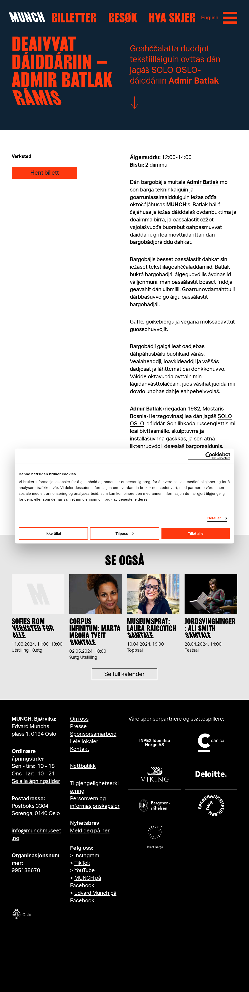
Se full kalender (124, 678)
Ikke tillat (53, 533)
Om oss (79, 719)
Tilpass (125, 533)
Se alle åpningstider (36, 781)
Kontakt (79, 749)
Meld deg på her (90, 830)
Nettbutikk (83, 766)
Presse (78, 726)
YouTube (84, 870)
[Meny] (230, 18)
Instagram (86, 855)
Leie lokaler (84, 741)
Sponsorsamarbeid (93, 734)
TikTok (82, 863)
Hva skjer (172, 18)
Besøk (122, 18)
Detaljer (214, 518)
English (209, 17)
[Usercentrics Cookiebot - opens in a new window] (209, 456)
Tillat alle (196, 533)
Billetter (74, 18)
